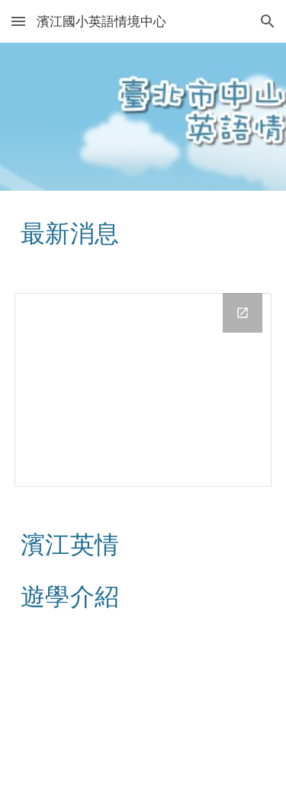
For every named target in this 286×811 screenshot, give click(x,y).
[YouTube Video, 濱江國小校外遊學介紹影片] (143, 723)
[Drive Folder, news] (143, 390)
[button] (18, 21)
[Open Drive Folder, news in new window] (242, 313)
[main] (143, 232)
